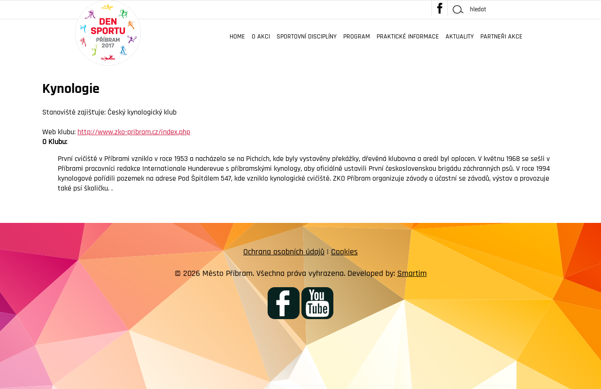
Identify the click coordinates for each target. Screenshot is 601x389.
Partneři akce (501, 36)
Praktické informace (408, 36)
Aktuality (460, 36)
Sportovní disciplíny (307, 36)
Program (356, 36)
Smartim (412, 273)
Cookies (344, 251)
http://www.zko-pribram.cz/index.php (133, 132)
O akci (261, 36)
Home (237, 36)
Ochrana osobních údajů (283, 251)
